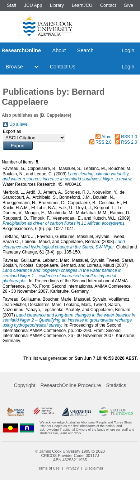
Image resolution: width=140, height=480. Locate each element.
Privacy (72, 468)
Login (128, 50)
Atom (107, 136)
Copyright (25, 385)
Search (85, 50)
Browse (14, 66)
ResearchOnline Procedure (71, 385)
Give (128, 5)
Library (57, 5)
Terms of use (48, 468)
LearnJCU (82, 5)
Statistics (116, 385)
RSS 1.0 (129, 136)
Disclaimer (94, 468)
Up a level (18, 124)
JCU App (33, 5)
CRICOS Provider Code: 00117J (70, 455)
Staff (11, 5)
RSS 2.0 (103, 142)
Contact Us (62, 66)
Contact (108, 5)
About (59, 50)
